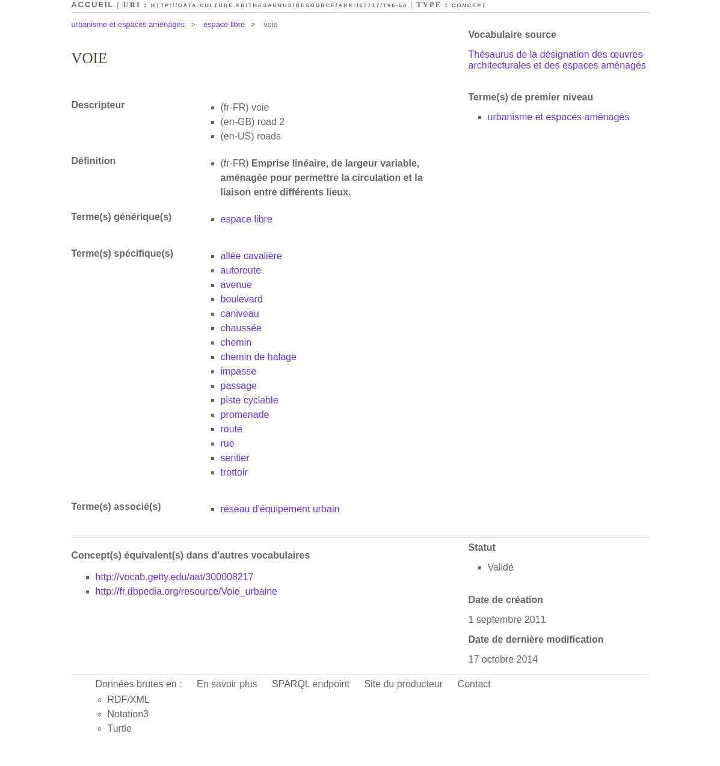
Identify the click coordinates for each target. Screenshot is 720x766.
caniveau (240, 313)
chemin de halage (259, 357)
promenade (245, 414)
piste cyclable (249, 400)
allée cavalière (251, 256)
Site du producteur (403, 684)
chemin (236, 342)
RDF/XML (129, 699)
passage (239, 386)
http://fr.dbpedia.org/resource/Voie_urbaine (186, 591)
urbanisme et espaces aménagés (128, 24)
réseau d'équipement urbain (280, 509)
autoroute (241, 270)
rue (228, 443)
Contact (474, 684)
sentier (235, 458)
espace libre (224, 24)
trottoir (234, 472)
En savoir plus (227, 684)
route (231, 429)
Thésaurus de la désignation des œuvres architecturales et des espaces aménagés (557, 59)
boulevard (242, 299)
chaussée (241, 328)
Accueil (93, 4)
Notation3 (128, 714)
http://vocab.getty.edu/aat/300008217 (175, 577)
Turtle (120, 728)
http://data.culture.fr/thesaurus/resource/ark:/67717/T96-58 (279, 5)
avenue (237, 285)
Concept (469, 5)
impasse (239, 371)
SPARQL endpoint (310, 684)
